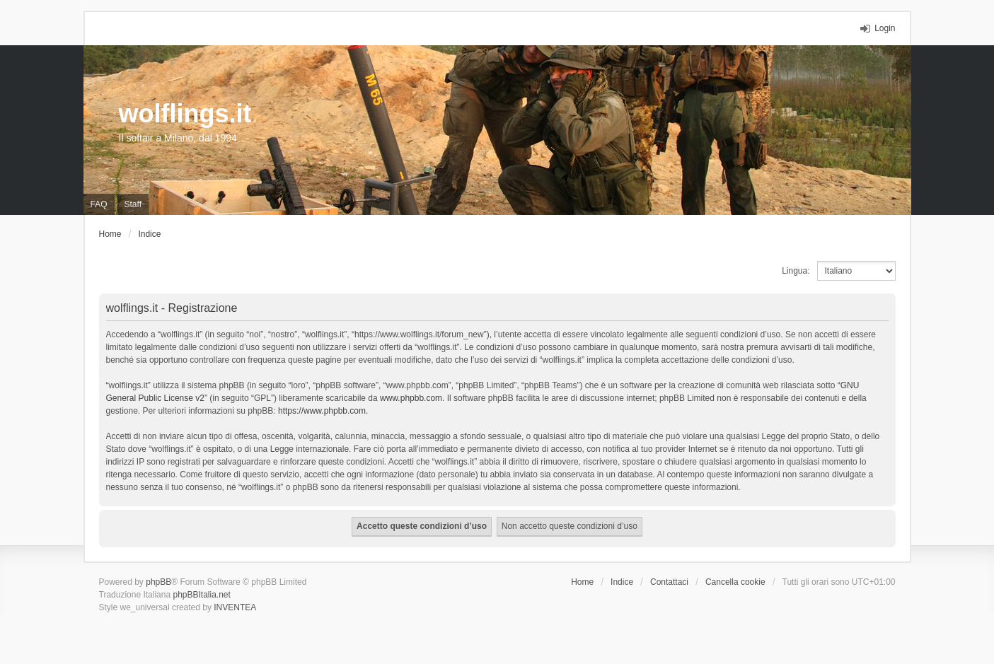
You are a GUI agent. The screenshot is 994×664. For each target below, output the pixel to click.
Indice (622, 582)
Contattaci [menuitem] (669, 582)
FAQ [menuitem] (99, 204)
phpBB (158, 582)
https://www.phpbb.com (322, 411)
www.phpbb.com (411, 398)
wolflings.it (185, 113)
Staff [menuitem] (133, 204)
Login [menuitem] (884, 28)
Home (582, 582)
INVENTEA (235, 607)
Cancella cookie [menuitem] (735, 582)
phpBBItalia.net (201, 595)
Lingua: (795, 271)
